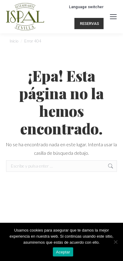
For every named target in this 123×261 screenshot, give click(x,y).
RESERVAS (89, 23)
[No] (115, 242)
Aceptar (63, 252)
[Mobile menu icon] (113, 16)
